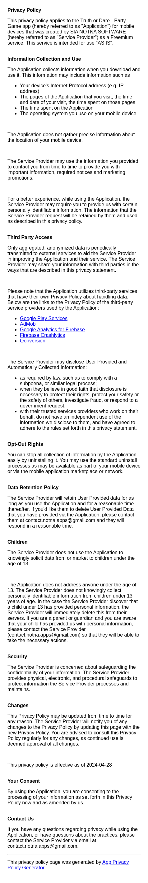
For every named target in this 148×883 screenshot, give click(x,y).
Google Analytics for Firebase (52, 329)
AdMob (28, 324)
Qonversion (32, 340)
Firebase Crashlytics (42, 335)
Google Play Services (43, 318)
